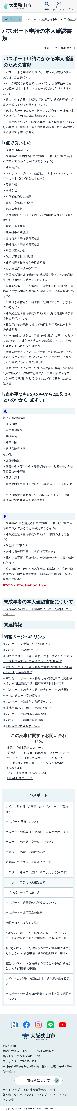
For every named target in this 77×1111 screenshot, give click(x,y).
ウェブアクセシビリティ (54, 1094)
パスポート (38, 795)
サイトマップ (11, 1089)
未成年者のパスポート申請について (29, 707)
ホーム (32, 19)
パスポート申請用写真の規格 (24, 720)
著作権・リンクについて (18, 1094)
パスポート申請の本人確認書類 (26, 713)
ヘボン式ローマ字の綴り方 (23, 695)
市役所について (38, 1080)
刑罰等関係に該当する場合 (23, 726)
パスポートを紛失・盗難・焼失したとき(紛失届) (37, 689)
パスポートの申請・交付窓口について (30, 643)
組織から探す (50, 19)
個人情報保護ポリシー (38, 1089)
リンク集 (8, 1099)
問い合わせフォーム (20, 778)
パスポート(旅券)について (23, 650)
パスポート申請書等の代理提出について (31, 701)
